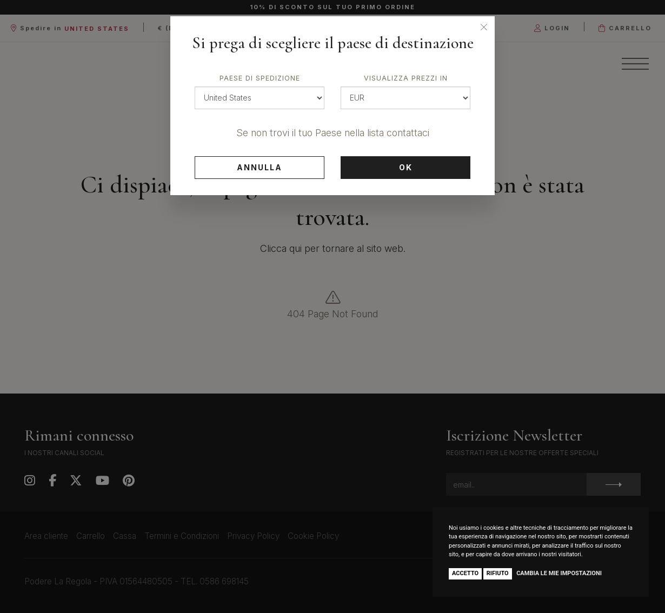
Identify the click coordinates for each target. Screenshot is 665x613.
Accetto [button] (465, 573)
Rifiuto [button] (498, 573)
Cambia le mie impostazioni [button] (559, 573)
